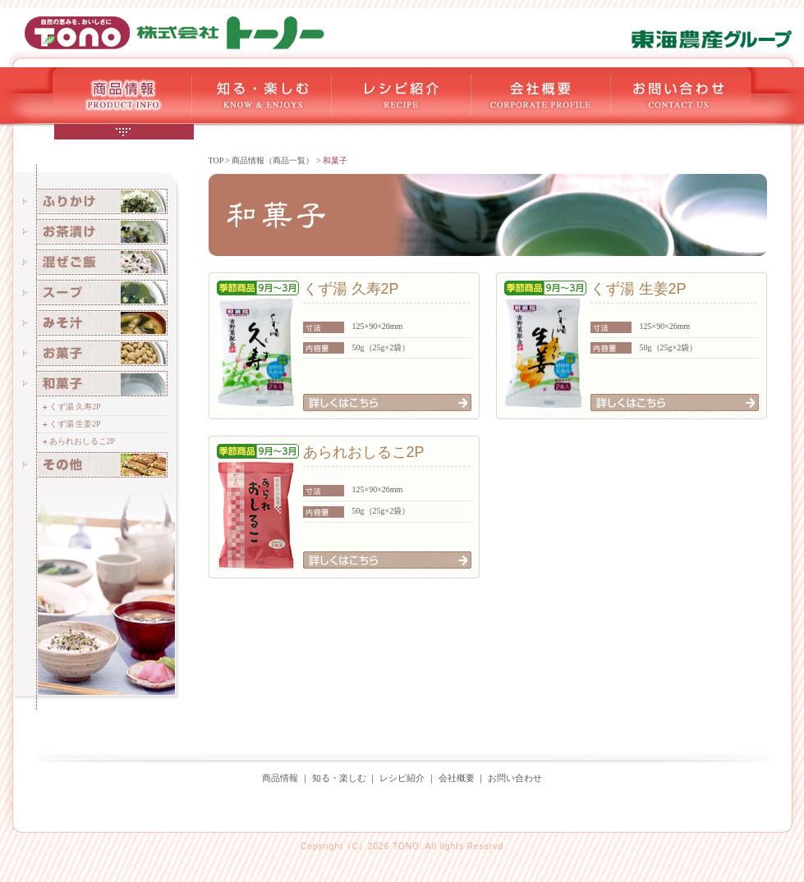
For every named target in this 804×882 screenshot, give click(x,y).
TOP (216, 160)
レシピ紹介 (402, 778)
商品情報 (280, 778)
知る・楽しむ (339, 778)
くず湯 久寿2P (75, 406)
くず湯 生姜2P (75, 423)
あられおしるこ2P (82, 441)
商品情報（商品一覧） (273, 160)
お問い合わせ (515, 778)
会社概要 (457, 778)
